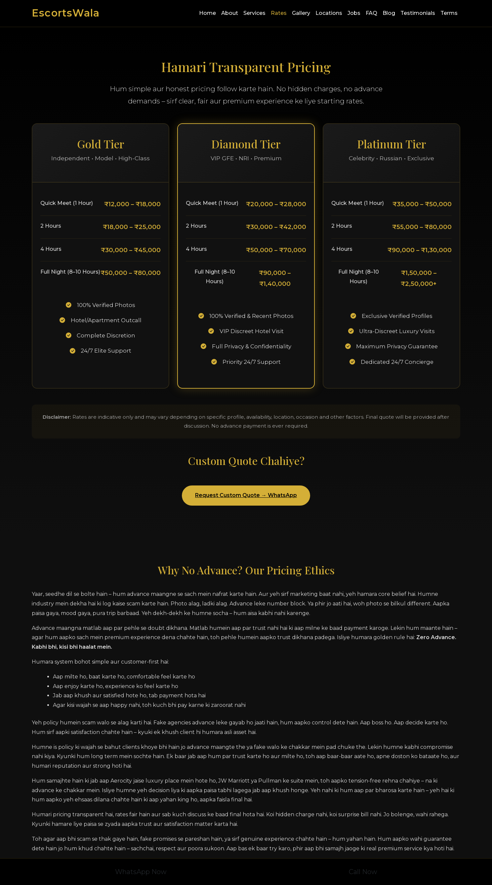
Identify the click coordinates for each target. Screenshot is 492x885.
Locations (328, 13)
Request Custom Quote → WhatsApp (246, 495)
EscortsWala (66, 13)
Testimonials (417, 13)
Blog (389, 13)
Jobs (354, 13)
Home (207, 13)
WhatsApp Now (141, 872)
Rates (279, 13)
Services (254, 13)
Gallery (301, 13)
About (229, 13)
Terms (449, 13)
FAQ (371, 13)
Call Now (363, 872)
